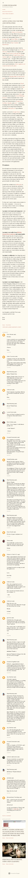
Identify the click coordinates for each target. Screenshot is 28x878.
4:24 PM (9, 367)
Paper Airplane (14, 42)
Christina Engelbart (12, 661)
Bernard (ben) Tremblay (13, 797)
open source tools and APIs (14, 53)
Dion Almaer (10, 334)
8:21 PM (8, 550)
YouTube (4, 103)
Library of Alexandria (17, 32)
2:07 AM (9, 596)
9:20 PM (9, 577)
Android (4, 57)
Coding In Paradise (9, 5)
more (10, 57)
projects (19, 327)
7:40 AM (9, 635)
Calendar (9, 103)
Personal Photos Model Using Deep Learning (12, 860)
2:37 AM (8, 613)
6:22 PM (8, 455)
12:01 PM (9, 672)
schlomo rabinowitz (12, 757)
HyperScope (5, 44)
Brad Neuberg (10, 371)
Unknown (9, 389)
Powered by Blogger (14, 873)
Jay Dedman (10, 677)
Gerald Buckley (11, 459)
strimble (9, 778)
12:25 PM (9, 752)
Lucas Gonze (10, 412)
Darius (8, 540)
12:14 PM (9, 737)
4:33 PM (8, 385)
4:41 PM (8, 399)
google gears (14, 327)
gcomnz (9, 617)
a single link (16, 809)
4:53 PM (8, 408)
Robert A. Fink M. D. (12, 554)
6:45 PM (8, 527)
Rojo (23, 87)
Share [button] (3, 325)
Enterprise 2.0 (11, 108)
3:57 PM (8, 793)
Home (3, 9)
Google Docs (19, 101)
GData (22, 55)
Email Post (8, 325)
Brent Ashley (10, 422)
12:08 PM (9, 723)
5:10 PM (8, 417)
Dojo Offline (15, 39)
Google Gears (16, 55)
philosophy (19, 184)
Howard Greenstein (12, 437)
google (10, 327)
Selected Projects (7, 11)
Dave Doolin (10, 532)
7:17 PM (8, 536)
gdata (7, 327)
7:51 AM (8, 657)
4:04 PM (9, 352)
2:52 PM (8, 773)
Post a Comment (6, 815)
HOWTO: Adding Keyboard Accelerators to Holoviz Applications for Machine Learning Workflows (13, 832)
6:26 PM (8, 475)
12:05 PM (9, 689)
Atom (20, 94)
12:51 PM (8, 765)
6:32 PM (8, 511)
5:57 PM (8, 433)
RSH (8, 39)
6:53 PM (8, 812)
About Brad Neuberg (8, 13)
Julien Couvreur (11, 356)
